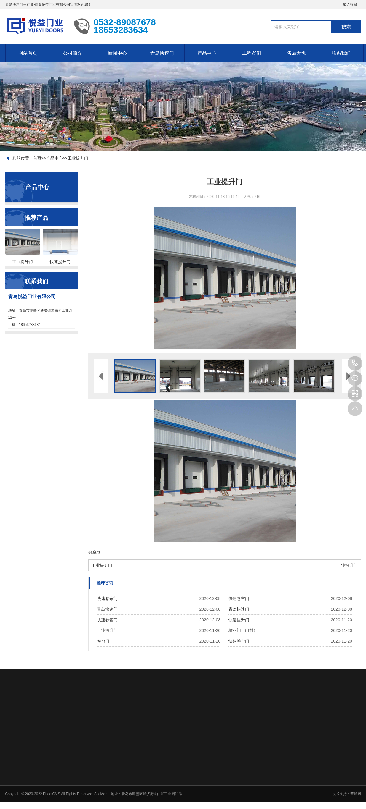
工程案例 (251, 53)
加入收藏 (350, 4)
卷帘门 (103, 641)
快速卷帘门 (107, 598)
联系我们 (341, 53)
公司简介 (72, 53)
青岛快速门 (162, 53)
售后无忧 (296, 53)
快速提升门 (238, 619)
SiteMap (100, 794)
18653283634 (355, 363)
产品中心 (206, 53)
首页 (37, 158)
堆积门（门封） (243, 630)
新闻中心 (117, 53)
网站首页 (27, 53)
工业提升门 (78, 158)
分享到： (96, 552)
